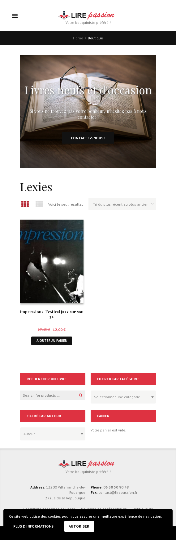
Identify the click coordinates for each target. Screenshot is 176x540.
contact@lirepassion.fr (117, 492)
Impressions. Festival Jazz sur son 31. (52, 314)
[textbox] (121, 396)
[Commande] (122, 204)
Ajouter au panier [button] (51, 340)
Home (78, 38)
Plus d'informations (33, 526)
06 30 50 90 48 (116, 487)
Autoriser (79, 526)
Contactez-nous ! (88, 138)
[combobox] (123, 397)
